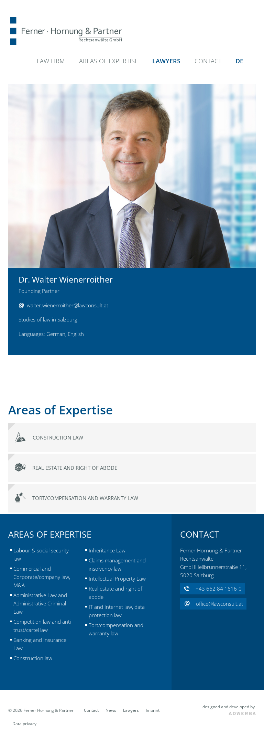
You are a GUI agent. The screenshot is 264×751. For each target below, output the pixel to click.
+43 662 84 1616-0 (213, 589)
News (111, 710)
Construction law (32, 658)
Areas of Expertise (108, 61)
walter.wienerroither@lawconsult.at (67, 305)
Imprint (153, 710)
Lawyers (166, 61)
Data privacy (24, 724)
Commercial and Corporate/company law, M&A (41, 577)
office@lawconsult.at (213, 604)
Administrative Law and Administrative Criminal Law (40, 603)
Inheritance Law (107, 550)
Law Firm (51, 61)
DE (239, 61)
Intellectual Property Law (117, 578)
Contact (208, 61)
